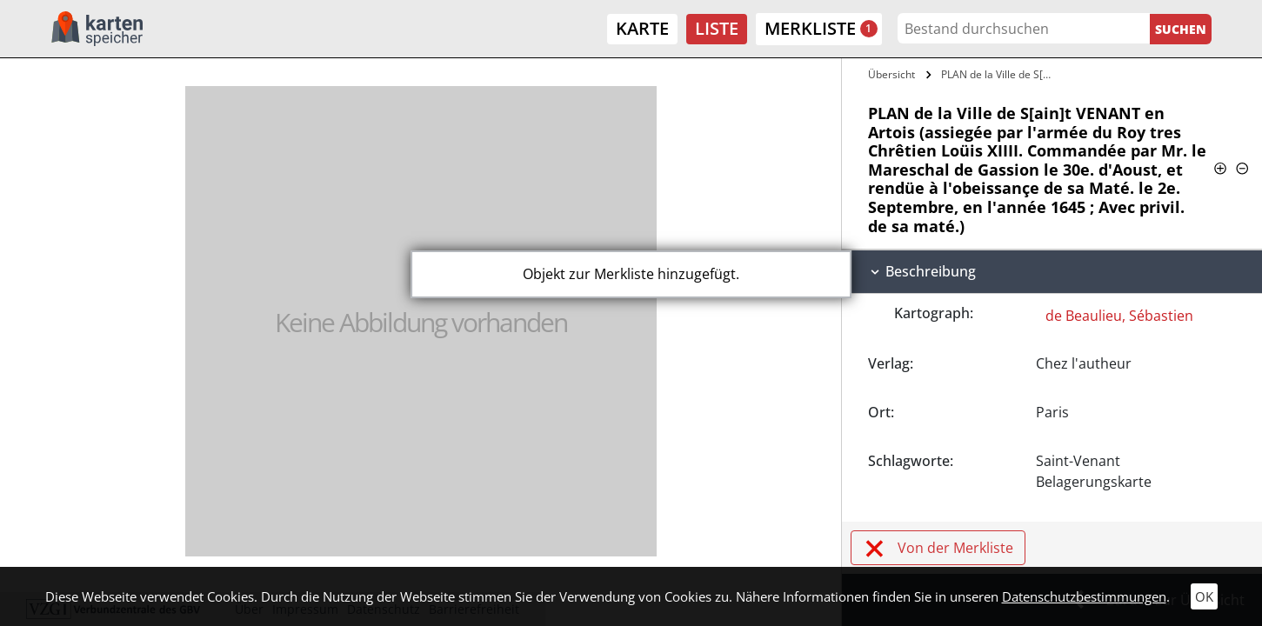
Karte (642, 28)
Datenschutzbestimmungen (1084, 596)
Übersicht (891, 74)
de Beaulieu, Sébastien (1119, 315)
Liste (716, 28)
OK (1204, 596)
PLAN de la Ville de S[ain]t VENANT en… (1001, 74)
